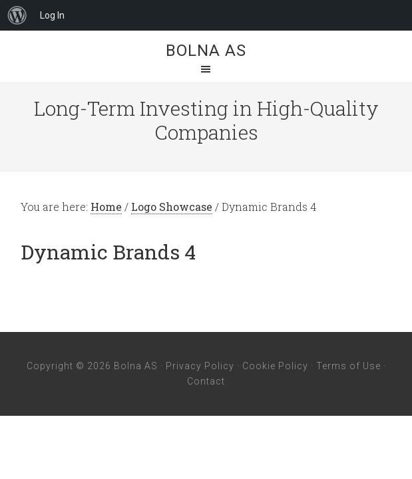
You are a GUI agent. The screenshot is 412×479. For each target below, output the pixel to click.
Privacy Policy (200, 366)
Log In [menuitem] (52, 15)
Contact (206, 381)
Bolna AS (206, 50)
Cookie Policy (275, 366)
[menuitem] (17, 15)
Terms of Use (348, 366)
